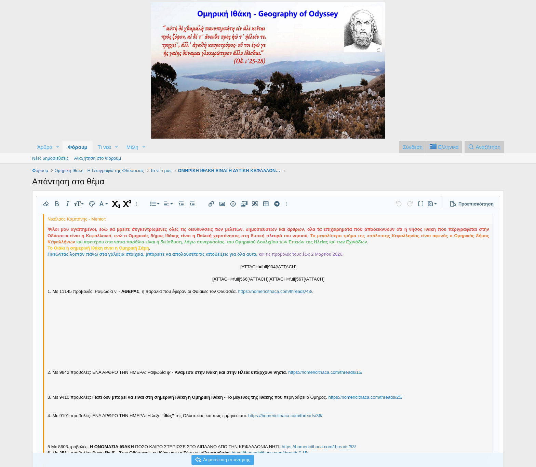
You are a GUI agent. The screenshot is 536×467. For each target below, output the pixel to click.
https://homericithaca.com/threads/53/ (319, 446)
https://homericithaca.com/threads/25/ (366, 397)
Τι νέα (104, 147)
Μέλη (132, 147)
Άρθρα (44, 147)
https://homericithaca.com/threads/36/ (285, 415)
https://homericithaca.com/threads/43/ (275, 291)
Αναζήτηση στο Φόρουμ (97, 158)
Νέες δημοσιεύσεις (50, 158)
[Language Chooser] (444, 147)
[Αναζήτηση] (484, 147)
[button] (58, 147)
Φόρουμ (78, 147)
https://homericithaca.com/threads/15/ (325, 372)
